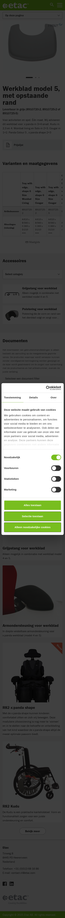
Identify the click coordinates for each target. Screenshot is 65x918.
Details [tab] (33, 397)
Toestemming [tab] (12, 397)
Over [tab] (54, 397)
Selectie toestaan (32, 516)
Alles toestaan (32, 505)
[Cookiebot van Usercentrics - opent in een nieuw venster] (46, 388)
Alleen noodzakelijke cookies (33, 527)
